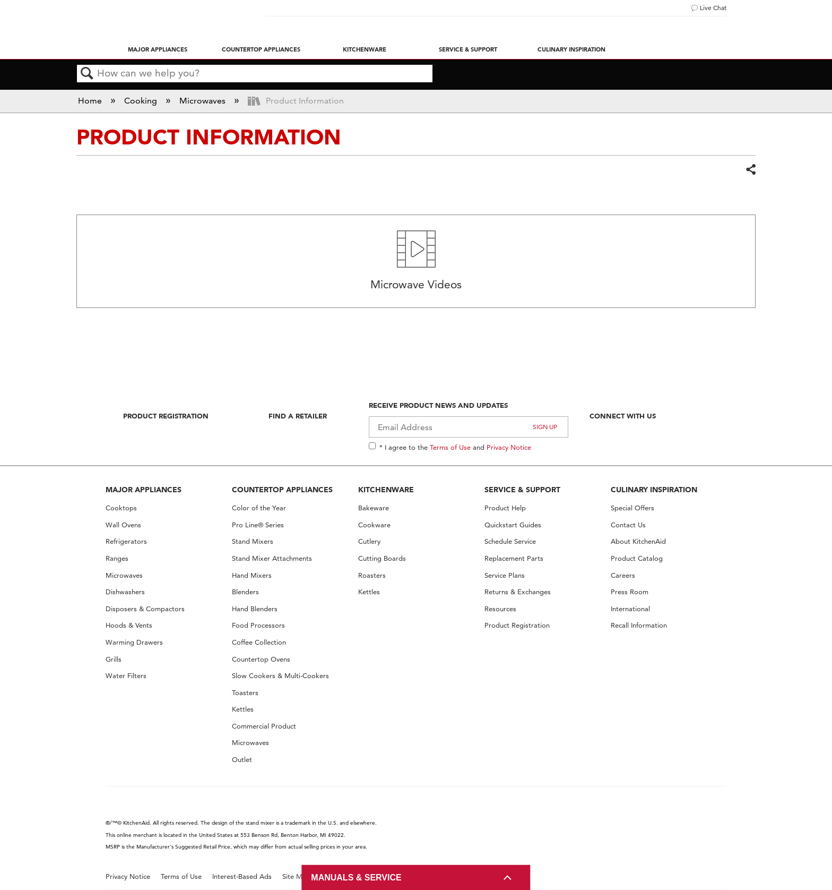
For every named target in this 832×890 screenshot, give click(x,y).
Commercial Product (264, 726)
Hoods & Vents (129, 625)
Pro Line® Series (258, 525)
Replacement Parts (513, 558)
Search (87, 74)
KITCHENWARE (386, 489)
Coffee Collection (259, 642)
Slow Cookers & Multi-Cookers (280, 676)
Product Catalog (637, 558)
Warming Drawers (134, 642)
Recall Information (639, 625)
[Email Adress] (469, 427)
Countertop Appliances (261, 49)
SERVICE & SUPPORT (522, 489)
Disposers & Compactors (145, 609)
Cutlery (369, 541)
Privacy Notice (509, 447)
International (630, 609)
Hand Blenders (255, 609)
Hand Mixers (252, 575)
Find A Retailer (297, 416)
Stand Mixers (252, 541)
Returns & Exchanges (517, 592)
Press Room (629, 592)
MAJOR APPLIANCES (143, 489)
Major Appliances (157, 49)
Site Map (296, 876)
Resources (500, 609)
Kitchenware (364, 49)
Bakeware (373, 508)
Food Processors (258, 625)
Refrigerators (126, 541)
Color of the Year (259, 508)
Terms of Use (450, 447)
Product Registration (166, 416)
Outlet (242, 760)
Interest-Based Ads (242, 876)
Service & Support (468, 49)
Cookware (374, 525)
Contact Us (628, 525)
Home (91, 101)
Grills (114, 659)
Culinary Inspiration (571, 49)
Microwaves (203, 101)
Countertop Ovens (261, 659)
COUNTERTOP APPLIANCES (282, 489)
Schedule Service (510, 541)
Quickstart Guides (512, 525)
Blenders (245, 592)
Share (750, 170)
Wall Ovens (123, 525)
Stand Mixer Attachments (272, 558)
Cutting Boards (382, 558)
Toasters (245, 693)
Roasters (372, 575)
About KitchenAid (638, 541)
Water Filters (126, 676)
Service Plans (504, 575)
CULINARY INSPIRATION (654, 489)
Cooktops (121, 508)
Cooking (141, 101)
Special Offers (632, 508)
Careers (623, 575)
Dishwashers (125, 592)
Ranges (117, 558)
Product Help (505, 508)
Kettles (243, 709)
